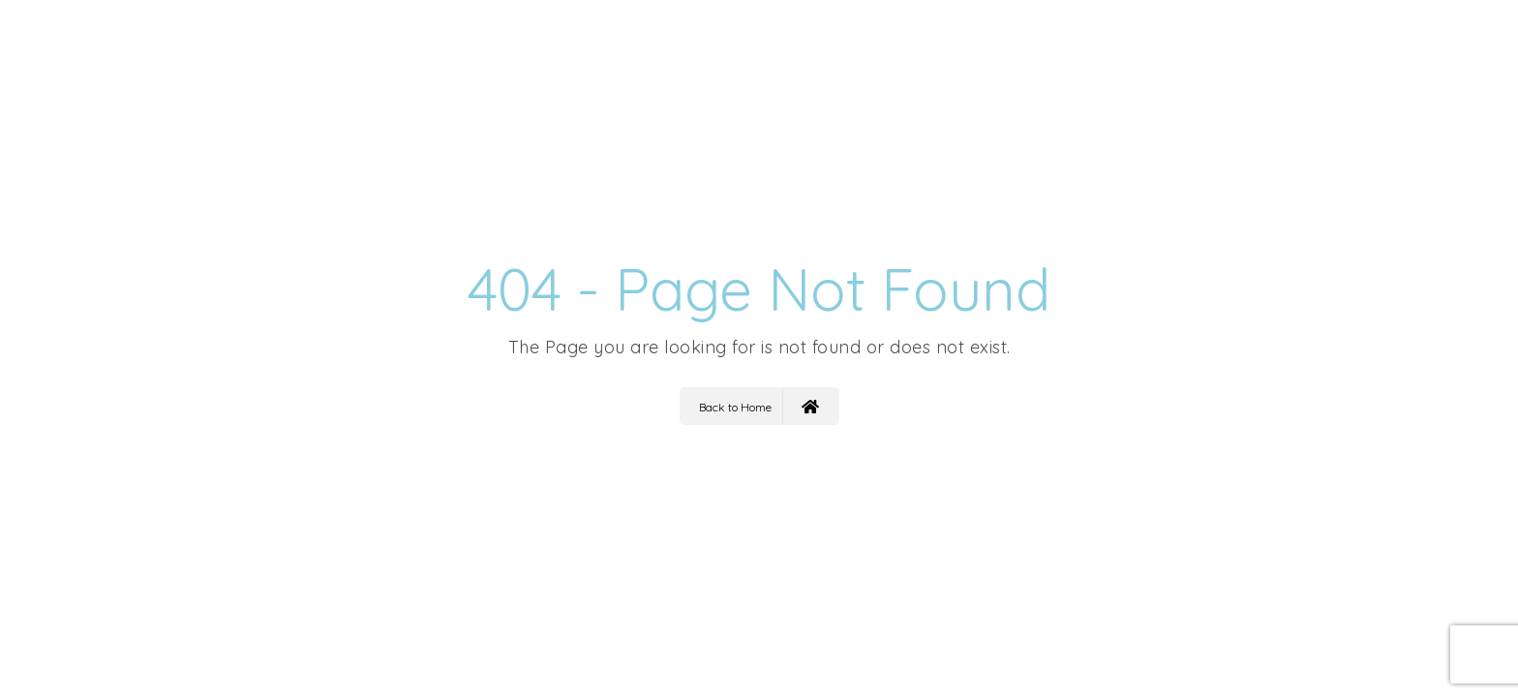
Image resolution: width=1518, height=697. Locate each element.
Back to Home (759, 406)
